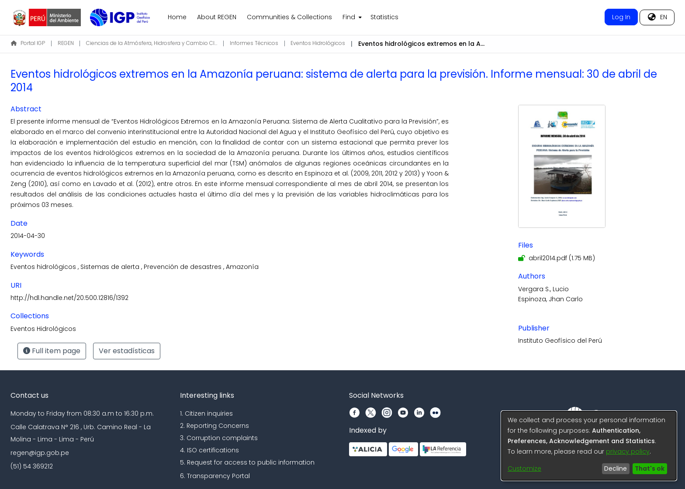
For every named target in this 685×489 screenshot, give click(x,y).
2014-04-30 (27, 235)
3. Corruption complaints (219, 438)
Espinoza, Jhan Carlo (550, 299)
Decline (615, 468)
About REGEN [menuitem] (216, 17)
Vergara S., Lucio (543, 289)
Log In (621, 17)
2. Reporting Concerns (214, 425)
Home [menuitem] (177, 17)
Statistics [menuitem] (384, 17)
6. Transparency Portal (215, 476)
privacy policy (628, 451)
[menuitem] (351, 17)
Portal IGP (28, 43)
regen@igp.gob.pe (39, 452)
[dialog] (589, 445)
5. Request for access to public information (247, 462)
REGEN (66, 43)
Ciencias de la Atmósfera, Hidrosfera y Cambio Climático (151, 43)
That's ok (649, 468)
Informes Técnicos (254, 43)
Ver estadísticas (127, 351)
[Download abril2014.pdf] (556, 258)
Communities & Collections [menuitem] (289, 17)
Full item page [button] (51, 351)
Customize (524, 468)
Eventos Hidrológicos (318, 43)
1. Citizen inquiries (206, 413)
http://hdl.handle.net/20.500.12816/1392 (69, 297)
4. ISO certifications (209, 450)
